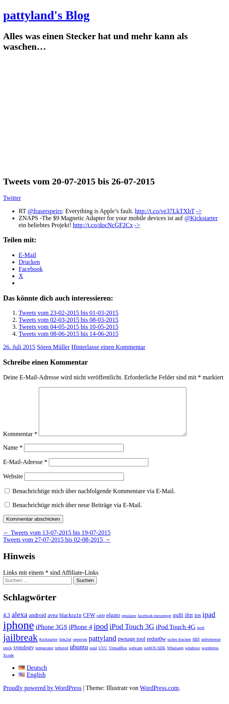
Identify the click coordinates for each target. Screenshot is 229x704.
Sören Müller (53, 347)
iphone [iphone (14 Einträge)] (18, 634)
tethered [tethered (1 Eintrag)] (61, 657)
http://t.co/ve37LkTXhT (165, 211)
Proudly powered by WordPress (42, 697)
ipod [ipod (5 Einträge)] (101, 635)
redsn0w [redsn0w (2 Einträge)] (156, 648)
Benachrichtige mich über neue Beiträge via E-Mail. (77, 514)
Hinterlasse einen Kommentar (108, 347)
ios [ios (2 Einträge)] (198, 624)
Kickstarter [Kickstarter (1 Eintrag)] (48, 649)
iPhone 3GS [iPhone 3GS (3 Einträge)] (51, 636)
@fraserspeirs (45, 211)
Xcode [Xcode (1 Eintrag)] (8, 664)
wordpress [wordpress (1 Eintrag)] (210, 657)
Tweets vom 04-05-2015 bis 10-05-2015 (69, 326)
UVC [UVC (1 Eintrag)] (102, 657)
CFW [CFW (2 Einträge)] (89, 624)
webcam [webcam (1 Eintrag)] (136, 657)
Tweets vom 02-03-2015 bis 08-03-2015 (69, 319)
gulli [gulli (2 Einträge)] (178, 624)
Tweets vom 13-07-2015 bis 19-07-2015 (56, 542)
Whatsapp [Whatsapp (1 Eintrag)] (175, 657)
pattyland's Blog (46, 15)
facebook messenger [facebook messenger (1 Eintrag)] (155, 625)
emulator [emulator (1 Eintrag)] (129, 625)
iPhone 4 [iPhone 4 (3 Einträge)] (80, 636)
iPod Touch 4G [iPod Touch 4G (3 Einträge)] (175, 636)
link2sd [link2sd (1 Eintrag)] (65, 649)
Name (12, 457)
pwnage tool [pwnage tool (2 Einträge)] (131, 648)
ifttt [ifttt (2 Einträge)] (189, 624)
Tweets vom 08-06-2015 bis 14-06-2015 (69, 333)
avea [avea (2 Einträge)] (53, 624)
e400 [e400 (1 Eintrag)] (101, 625)
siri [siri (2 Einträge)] (196, 648)
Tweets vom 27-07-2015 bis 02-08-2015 (57, 549)
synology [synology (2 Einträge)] (24, 657)
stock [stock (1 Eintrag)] (7, 657)
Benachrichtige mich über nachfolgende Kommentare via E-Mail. (93, 500)
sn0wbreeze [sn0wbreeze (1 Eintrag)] (210, 649)
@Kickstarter (201, 218)
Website (13, 485)
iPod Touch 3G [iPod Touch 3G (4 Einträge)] (132, 636)
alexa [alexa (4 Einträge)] (19, 624)
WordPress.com (159, 697)
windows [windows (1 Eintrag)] (192, 657)
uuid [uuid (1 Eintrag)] (93, 657)
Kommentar (20, 443)
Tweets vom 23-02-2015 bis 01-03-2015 (69, 312)
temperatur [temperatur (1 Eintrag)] (44, 657)
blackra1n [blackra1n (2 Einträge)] (70, 624)
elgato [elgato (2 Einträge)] (113, 624)
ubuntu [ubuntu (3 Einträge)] (79, 656)
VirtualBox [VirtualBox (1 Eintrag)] (118, 657)
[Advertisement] (114, 114)
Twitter (12, 198)
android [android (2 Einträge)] (37, 624)
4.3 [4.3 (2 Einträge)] (6, 624)
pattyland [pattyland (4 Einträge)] (102, 647)
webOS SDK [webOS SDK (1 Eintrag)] (154, 657)
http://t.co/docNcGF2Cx (103, 225)
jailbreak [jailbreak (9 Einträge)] (20, 646)
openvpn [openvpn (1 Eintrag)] (80, 649)
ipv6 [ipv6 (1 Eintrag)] (200, 637)
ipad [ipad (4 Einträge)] (209, 624)
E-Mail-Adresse (25, 471)
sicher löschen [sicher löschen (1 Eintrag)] (179, 649)
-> (198, 211)
